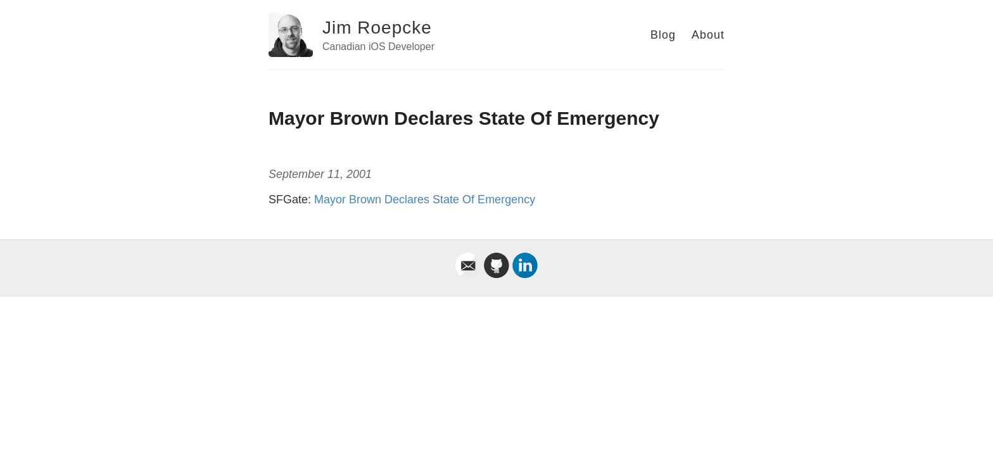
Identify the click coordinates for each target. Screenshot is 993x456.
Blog (663, 34)
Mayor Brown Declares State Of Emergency (424, 199)
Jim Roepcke (377, 27)
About (708, 34)
